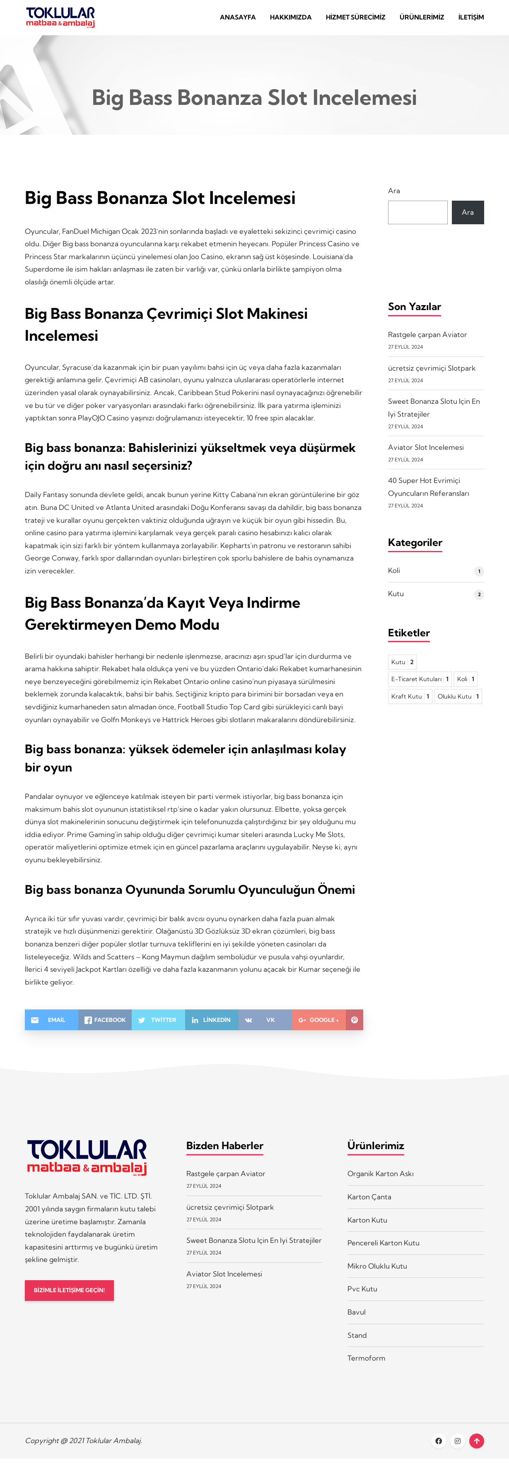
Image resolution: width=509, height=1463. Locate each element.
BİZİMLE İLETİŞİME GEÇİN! (74, 1295)
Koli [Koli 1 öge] (465, 683)
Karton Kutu (367, 1224)
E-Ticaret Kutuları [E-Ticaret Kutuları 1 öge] (420, 683)
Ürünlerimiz (422, 20)
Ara (394, 195)
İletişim (471, 20)
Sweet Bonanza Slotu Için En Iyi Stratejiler (254, 1244)
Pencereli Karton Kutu (383, 1247)
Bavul (356, 1316)
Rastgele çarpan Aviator (427, 339)
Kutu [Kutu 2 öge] (402, 666)
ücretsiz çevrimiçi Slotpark (432, 372)
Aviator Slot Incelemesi (426, 451)
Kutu (396, 598)
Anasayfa (238, 20)
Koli (394, 574)
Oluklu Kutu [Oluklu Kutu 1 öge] (458, 700)
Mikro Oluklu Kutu (377, 1270)
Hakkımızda (291, 20)
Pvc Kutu (362, 1293)
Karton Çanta (369, 1201)
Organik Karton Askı (380, 1178)
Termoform (366, 1362)
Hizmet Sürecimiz (356, 20)
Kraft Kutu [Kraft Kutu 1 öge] (410, 700)
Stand (357, 1339)
